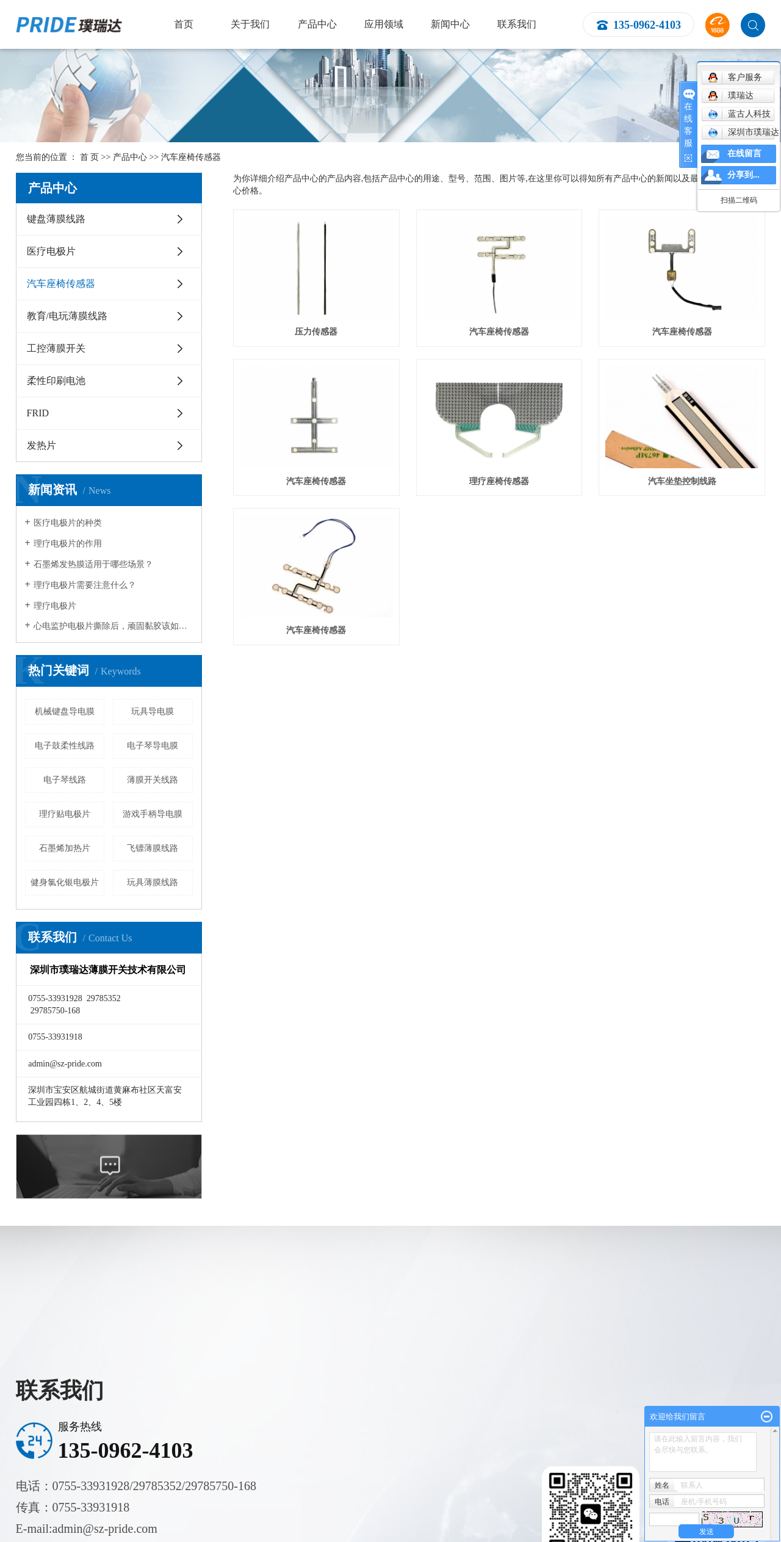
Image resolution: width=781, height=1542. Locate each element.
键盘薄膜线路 (56, 219)
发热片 (41, 445)
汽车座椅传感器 (191, 157)
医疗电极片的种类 (68, 522)
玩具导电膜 (152, 711)
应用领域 (383, 24)
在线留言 (744, 153)
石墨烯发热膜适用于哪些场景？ (93, 564)
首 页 (89, 157)
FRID (38, 413)
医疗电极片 (51, 251)
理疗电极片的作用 (68, 543)
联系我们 (516, 24)
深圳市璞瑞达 (743, 132)
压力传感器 (316, 331)
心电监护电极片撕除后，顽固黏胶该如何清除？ (113, 626)
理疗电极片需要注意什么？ (85, 585)
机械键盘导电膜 (65, 711)
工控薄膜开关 (56, 348)
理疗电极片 (55, 605)
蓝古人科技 (739, 114)
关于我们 (250, 24)
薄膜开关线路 (152, 779)
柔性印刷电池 (56, 380)
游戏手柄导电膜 (152, 814)
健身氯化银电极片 (65, 882)
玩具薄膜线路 (152, 882)
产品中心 (317, 24)
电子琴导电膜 (152, 745)
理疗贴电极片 (64, 814)
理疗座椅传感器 (499, 481)
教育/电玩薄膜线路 (67, 316)
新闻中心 (450, 24)
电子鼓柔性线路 (65, 745)
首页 (183, 24)
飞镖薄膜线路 (152, 848)
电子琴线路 (64, 779)
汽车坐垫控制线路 (682, 481)
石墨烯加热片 (64, 848)
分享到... (743, 174)
